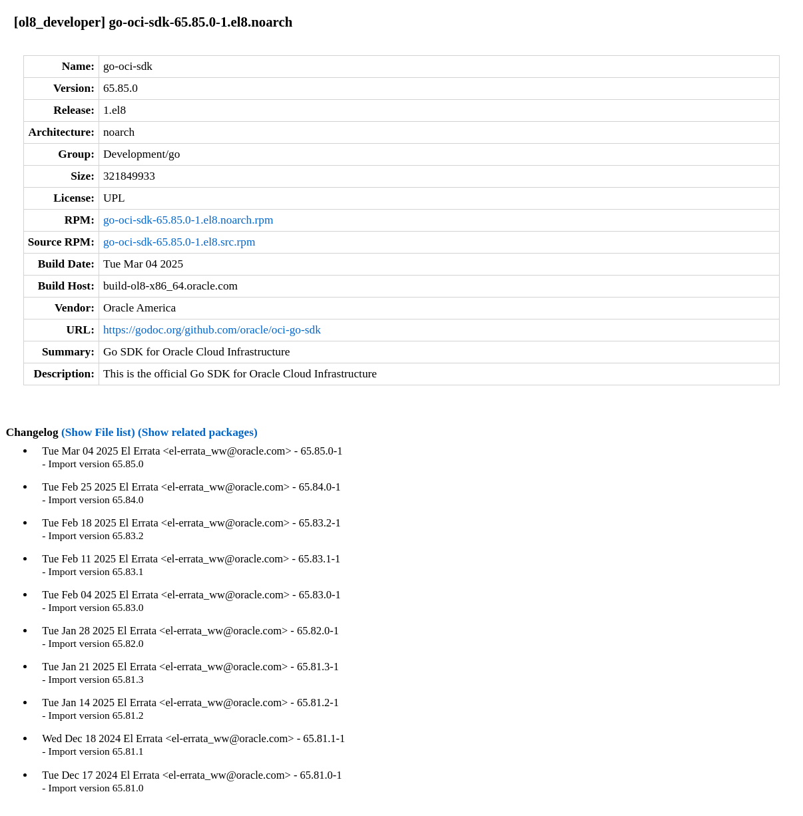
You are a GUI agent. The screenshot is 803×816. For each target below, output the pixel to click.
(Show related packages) (198, 432)
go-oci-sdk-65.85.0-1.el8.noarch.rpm (188, 220)
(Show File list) (98, 432)
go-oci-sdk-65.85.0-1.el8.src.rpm (179, 242)
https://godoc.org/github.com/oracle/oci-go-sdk (212, 329)
